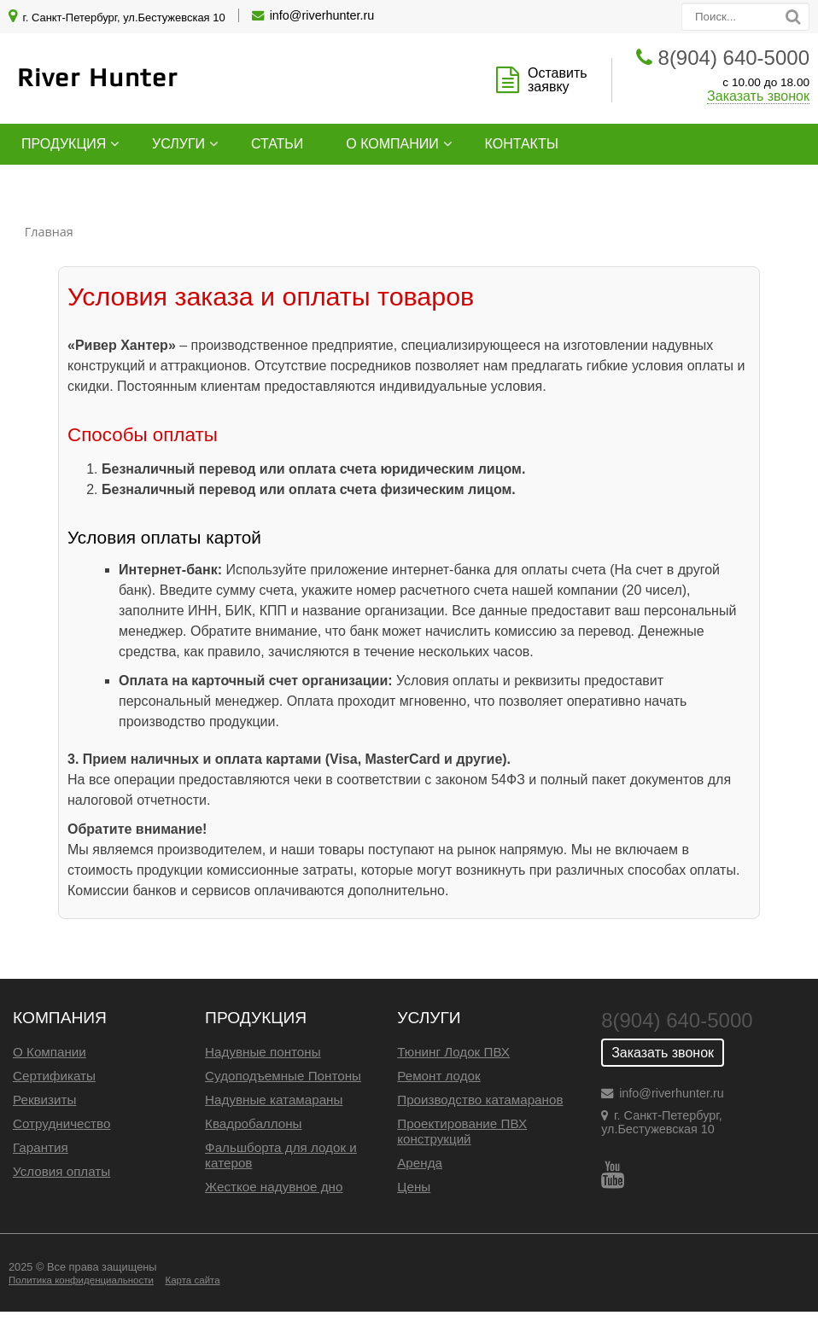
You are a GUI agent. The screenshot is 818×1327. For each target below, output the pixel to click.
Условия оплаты (61, 1171)
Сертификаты (54, 1075)
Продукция (63, 144)
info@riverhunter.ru (322, 15)
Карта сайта (192, 1280)
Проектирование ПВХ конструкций (462, 1131)
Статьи (277, 144)
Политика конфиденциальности (81, 1280)
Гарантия (40, 1147)
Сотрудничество (61, 1123)
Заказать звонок (758, 96)
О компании (392, 144)
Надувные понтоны (263, 1052)
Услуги (178, 144)
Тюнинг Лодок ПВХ (453, 1052)
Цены (413, 1186)
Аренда (419, 1162)
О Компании (49, 1052)
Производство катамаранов (480, 1099)
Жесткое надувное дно (273, 1186)
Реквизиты (44, 1099)
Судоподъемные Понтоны (283, 1075)
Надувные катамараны (273, 1099)
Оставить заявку (557, 80)
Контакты (521, 144)
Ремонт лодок (438, 1075)
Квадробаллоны (253, 1123)
